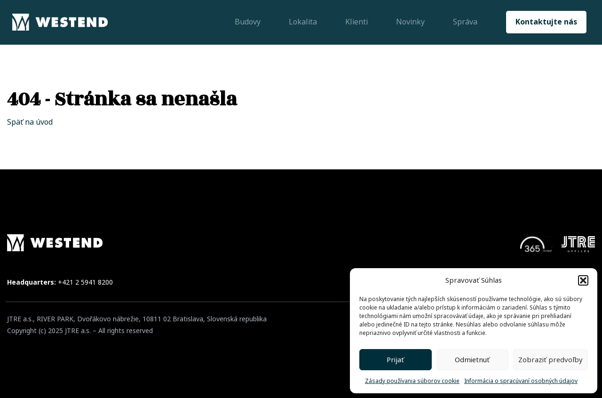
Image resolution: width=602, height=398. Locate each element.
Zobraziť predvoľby (550, 360)
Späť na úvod (30, 122)
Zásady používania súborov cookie (412, 381)
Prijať (395, 360)
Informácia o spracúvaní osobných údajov (521, 381)
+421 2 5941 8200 (85, 282)
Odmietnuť (472, 360)
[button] (583, 280)
